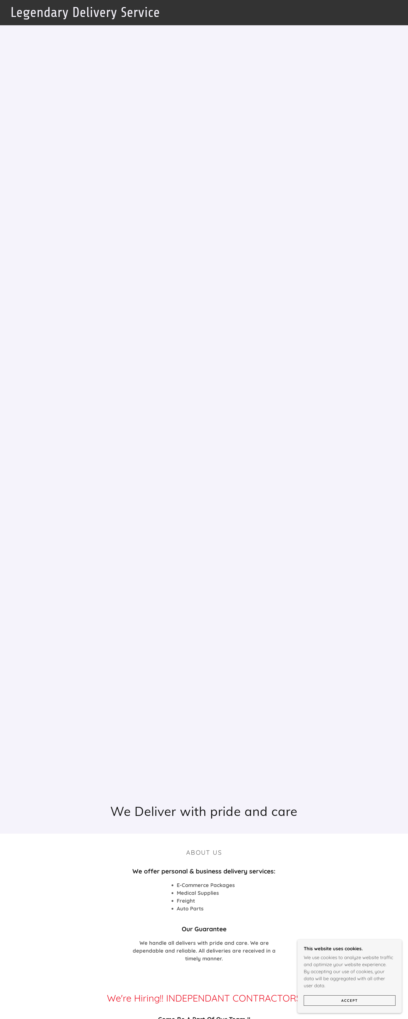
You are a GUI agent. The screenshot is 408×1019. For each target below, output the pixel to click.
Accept (349, 1000)
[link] (103, 15)
